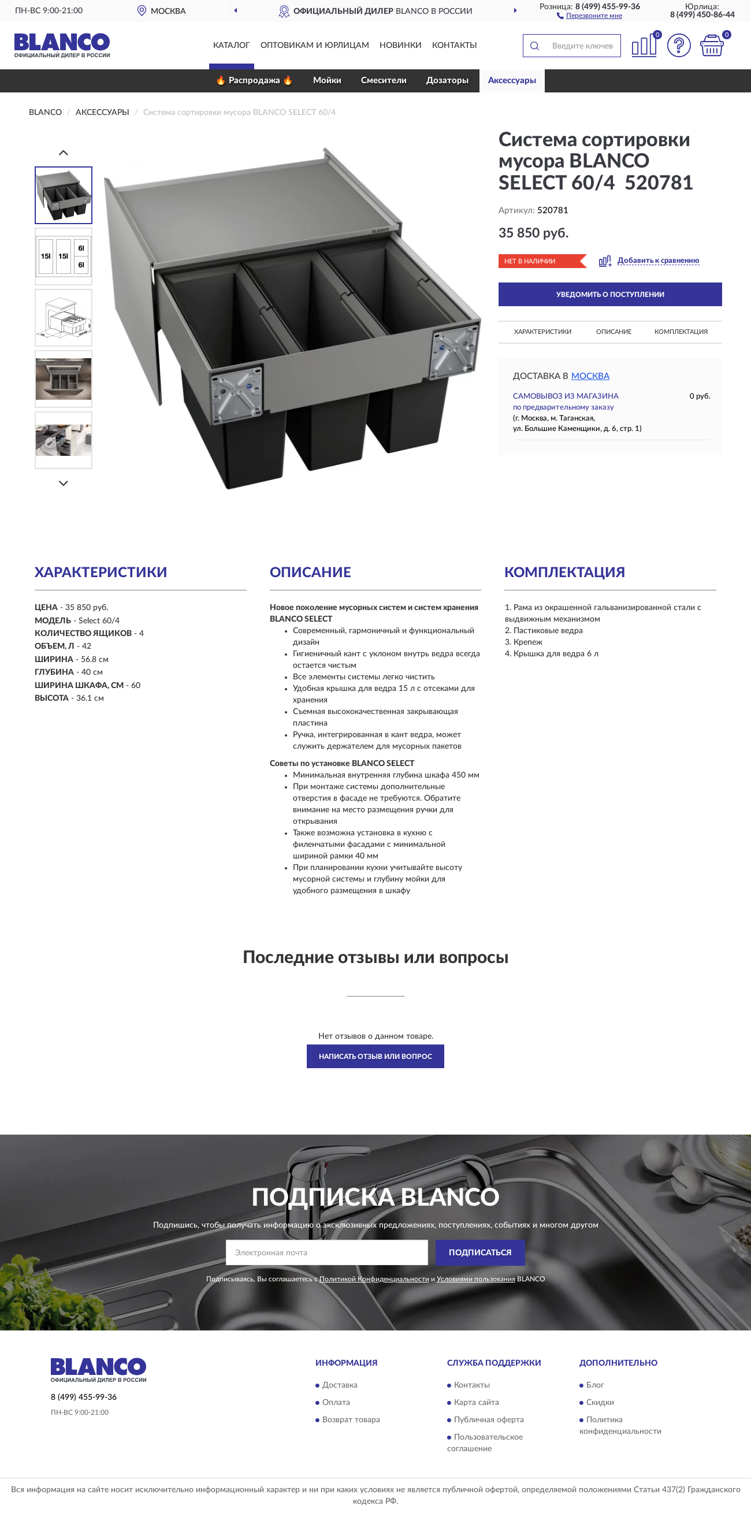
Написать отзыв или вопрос (375, 1056)
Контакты (454, 46)
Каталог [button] (231, 46)
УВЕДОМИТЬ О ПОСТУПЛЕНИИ (610, 294)
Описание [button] (613, 332)
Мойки (327, 80)
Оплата (336, 1403)
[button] (589, 15)
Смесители (384, 80)
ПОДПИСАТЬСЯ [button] (480, 1253)
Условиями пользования (476, 1279)
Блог (595, 1385)
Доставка (340, 1385)
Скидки (600, 1403)
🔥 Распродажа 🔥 (254, 80)
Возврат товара (351, 1420)
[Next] (63, 483)
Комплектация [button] (681, 332)
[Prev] (63, 152)
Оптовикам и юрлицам (315, 46)
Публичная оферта (489, 1420)
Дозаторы (447, 80)
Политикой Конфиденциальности (374, 1279)
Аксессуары (512, 80)
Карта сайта (476, 1403)
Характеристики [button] (542, 332)
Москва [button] (590, 376)
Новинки (401, 46)
